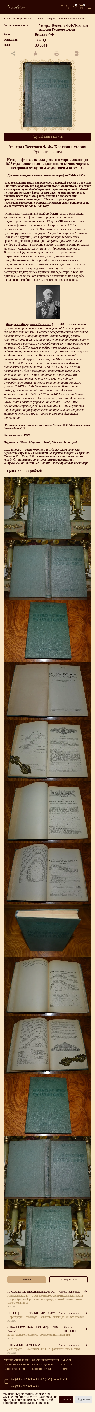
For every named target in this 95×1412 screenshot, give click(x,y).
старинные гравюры (45, 1360)
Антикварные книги (17, 1360)
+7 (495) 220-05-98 (24, 1379)
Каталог (66, 1360)
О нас (64, 1369)
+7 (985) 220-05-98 (24, 1386)
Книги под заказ (42, 1364)
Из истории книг (14, 1369)
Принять (66, 1399)
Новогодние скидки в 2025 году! (31, 1313)
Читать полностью (73, 1292)
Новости (66, 1364)
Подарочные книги (16, 1364)
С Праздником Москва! (24, 1345)
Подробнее (83, 1399)
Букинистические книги (71, 18)
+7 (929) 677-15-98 (54, 1379)
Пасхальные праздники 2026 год (30, 1291)
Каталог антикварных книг (17, 18)
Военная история (46, 18)
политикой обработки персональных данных (28, 1401)
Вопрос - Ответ (41, 1369)
